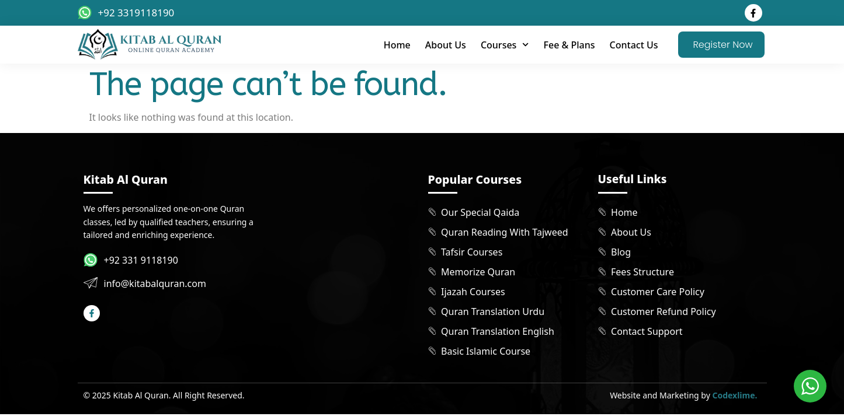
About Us (445, 44)
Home (397, 44)
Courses (505, 45)
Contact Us (634, 44)
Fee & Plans (569, 44)
